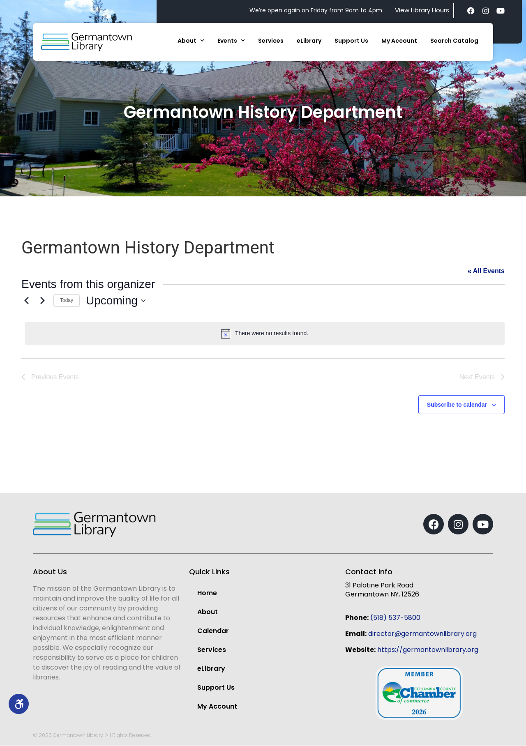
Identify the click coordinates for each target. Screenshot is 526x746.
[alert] (265, 333)
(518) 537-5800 (395, 618)
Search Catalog (454, 41)
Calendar (213, 631)
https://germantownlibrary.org (427, 650)
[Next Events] (42, 301)
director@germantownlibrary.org (422, 634)
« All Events (486, 270)
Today (66, 300)
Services (271, 41)
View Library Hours (422, 10)
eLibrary (309, 41)
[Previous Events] (26, 301)
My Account (399, 41)
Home (207, 593)
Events (231, 41)
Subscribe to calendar (457, 405)
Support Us (351, 41)
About (191, 41)
